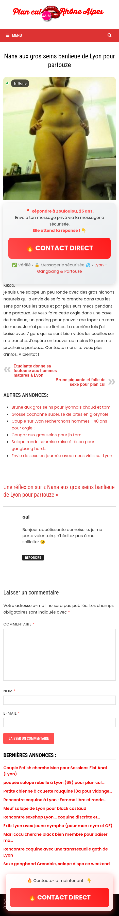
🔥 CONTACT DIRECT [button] (59, 248)
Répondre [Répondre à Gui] (33, 557)
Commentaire (19, 624)
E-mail (11, 713)
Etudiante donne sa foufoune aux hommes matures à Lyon (35, 370)
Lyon (99, 265)
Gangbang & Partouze (59, 271)
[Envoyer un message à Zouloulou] (59, 138)
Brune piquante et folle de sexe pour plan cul (80, 382)
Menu (14, 35)
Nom (9, 691)
